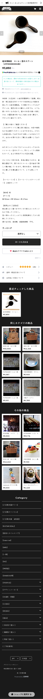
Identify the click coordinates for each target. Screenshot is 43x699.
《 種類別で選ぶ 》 (9, 632)
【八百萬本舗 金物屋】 (11, 519)
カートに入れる (21, 242)
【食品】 (5, 618)
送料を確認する (26, 89)
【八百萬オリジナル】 (10, 512)
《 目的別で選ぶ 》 (9, 625)
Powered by (21, 677)
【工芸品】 (6, 604)
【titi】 (4, 561)
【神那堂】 (6, 569)
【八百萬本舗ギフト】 (10, 505)
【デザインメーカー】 (10, 590)
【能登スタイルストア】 (11, 533)
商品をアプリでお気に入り (21, 251)
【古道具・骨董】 (8, 597)
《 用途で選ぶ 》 (8, 639)
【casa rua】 (7, 540)
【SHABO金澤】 (8, 576)
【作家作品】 (7, 583)
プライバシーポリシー (11, 665)
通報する (38, 258)
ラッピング (7, 228)
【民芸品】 (6, 611)
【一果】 (5, 554)
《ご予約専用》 (8, 646)
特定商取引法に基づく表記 (12, 669)
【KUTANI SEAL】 (9, 526)
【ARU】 (5, 547)
